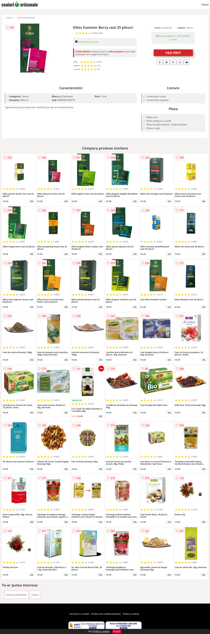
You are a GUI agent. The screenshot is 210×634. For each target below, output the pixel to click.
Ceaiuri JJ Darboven (26, 17)
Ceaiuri (205, 4)
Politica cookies (131, 613)
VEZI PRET (173, 52)
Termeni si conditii (79, 613)
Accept (116, 631)
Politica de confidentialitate (106, 613)
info (31, 201)
